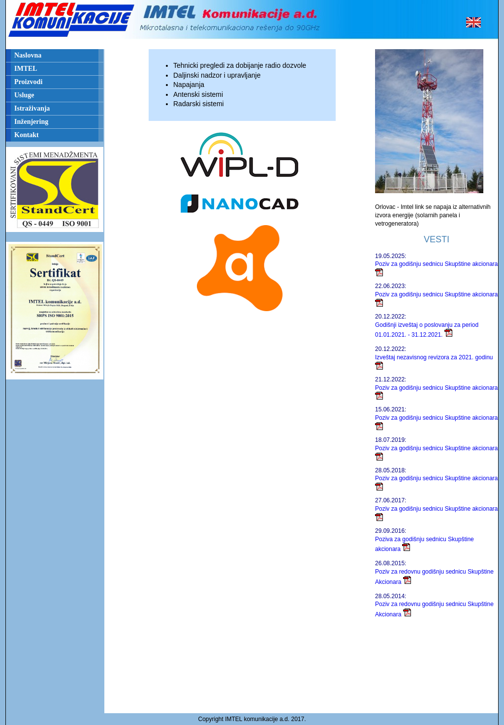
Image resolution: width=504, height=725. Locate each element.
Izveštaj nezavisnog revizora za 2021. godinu (434, 357)
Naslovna (27, 55)
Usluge (24, 95)
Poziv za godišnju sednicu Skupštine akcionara (436, 264)
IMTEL (25, 68)
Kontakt (26, 135)
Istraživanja (32, 108)
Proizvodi (28, 82)
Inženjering (31, 121)
